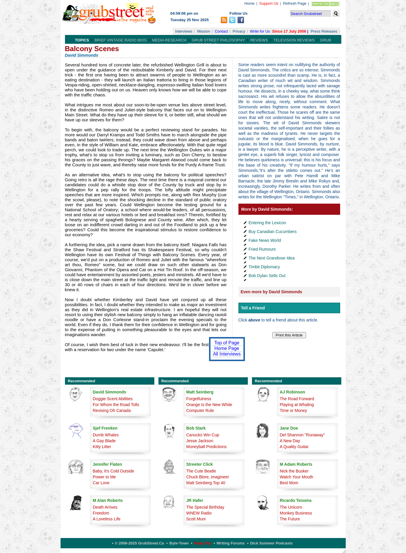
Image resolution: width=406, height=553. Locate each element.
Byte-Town (178, 543)
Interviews (184, 31)
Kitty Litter (102, 446)
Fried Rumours (262, 249)
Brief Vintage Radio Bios (120, 40)
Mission (203, 31)
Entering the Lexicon (267, 222)
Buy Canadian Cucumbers (273, 231)
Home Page (226, 348)
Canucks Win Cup (202, 435)
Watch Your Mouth (296, 477)
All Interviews (226, 353)
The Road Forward (297, 398)
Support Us (268, 3)
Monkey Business (296, 513)
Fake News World (265, 240)
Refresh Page (295, 3)
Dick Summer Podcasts (271, 543)
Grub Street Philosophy (218, 40)
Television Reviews (294, 40)
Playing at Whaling (297, 404)
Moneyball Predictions (206, 446)
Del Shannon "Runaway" (302, 435)
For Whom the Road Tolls (116, 404)
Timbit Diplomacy (264, 266)
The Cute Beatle (201, 471)
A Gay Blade (104, 440)
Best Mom (289, 482)
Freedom (101, 513)
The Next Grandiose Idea (272, 258)
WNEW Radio (199, 513)
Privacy (239, 31)
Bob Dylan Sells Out (267, 275)
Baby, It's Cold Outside (113, 471)
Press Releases (323, 31)
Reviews (259, 40)
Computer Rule (200, 410)
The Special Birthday (205, 507)
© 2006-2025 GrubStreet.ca (139, 543)
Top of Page (226, 342)
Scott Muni (196, 519)
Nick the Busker (294, 471)
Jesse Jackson (199, 440)
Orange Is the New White (209, 404)
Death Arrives (105, 507)
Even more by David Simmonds (271, 291)
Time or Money (293, 410)
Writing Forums (231, 543)
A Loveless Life (107, 519)
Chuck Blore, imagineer (207, 477)
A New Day (290, 440)
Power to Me (104, 477)
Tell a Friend (253, 308)
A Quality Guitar (294, 446)
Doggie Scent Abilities (113, 398)
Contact (221, 31)
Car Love (101, 482)
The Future (290, 519)
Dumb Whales (106, 435)
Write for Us (260, 31)
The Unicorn (291, 507)
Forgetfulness (198, 398)
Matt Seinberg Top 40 (205, 482)
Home (249, 3)
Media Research (169, 40)
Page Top (202, 543)
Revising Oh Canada (112, 410)
